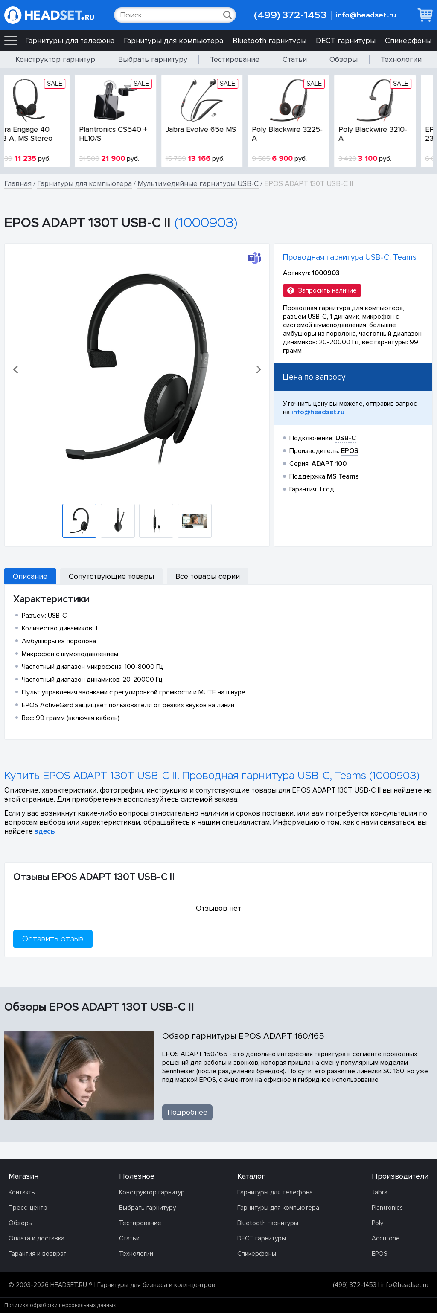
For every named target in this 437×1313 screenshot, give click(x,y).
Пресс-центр (28, 1207)
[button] (16, 369)
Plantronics (387, 1207)
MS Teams (343, 476)
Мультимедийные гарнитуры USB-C (198, 183)
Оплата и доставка (36, 1238)
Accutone (386, 1238)
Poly (377, 1223)
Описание (30, 576)
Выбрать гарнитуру (152, 59)
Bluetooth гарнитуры (269, 40)
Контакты (22, 1192)
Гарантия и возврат (38, 1254)
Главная (18, 183)
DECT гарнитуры (346, 40)
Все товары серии (207, 576)
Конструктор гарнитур (55, 59)
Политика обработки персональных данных (60, 1305)
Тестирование (234, 59)
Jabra (379, 1192)
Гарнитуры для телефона (69, 40)
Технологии (401, 59)
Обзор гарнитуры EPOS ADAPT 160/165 (243, 1036)
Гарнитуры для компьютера (173, 40)
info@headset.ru (366, 15)
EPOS (379, 1254)
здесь (45, 831)
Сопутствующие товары (111, 576)
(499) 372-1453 (290, 15)
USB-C (345, 438)
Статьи (295, 59)
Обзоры (343, 59)
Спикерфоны (408, 40)
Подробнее (187, 1112)
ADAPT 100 (329, 463)
